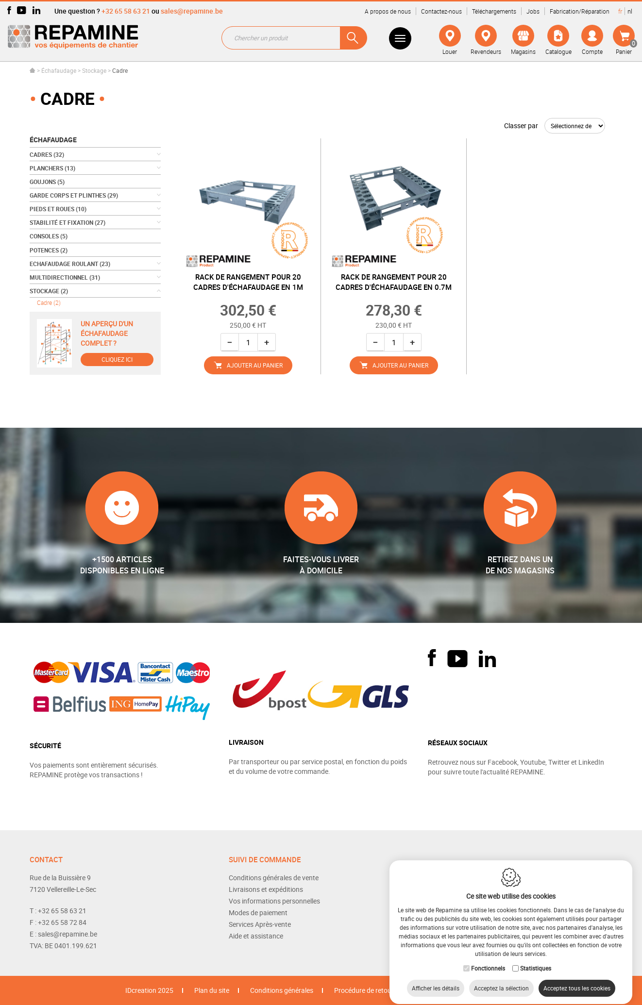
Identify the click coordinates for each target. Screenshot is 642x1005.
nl (629, 11)
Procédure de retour (364, 990)
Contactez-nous (441, 11)
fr (620, 11)
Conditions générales (281, 990)
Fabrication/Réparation (579, 11)
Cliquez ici (117, 359)
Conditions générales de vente (274, 877)
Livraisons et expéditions (266, 889)
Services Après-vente (260, 924)
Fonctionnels (488, 959)
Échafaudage (58, 70)
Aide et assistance (256, 935)
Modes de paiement (258, 912)
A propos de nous (388, 11)
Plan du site (211, 990)
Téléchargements (494, 11)
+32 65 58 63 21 (125, 11)
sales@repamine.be (192, 11)
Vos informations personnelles (274, 900)
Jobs (533, 11)
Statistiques (535, 959)
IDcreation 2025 (149, 990)
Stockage (95, 70)
